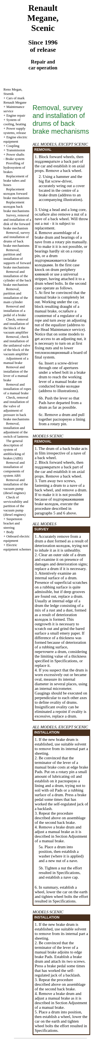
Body (10, 532)
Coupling (12, 146)
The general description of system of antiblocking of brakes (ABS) (14, 449)
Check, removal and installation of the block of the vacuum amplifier (16, 325)
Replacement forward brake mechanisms (16, 193)
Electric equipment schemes (17, 547)
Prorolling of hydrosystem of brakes (14, 167)
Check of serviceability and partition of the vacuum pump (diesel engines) (16, 506)
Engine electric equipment (15, 139)
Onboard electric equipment (17, 538)
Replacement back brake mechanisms (16, 206)
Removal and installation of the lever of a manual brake (16, 373)
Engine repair (15, 115)
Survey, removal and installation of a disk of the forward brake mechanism (17, 221)
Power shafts (15, 154)
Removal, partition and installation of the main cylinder (16, 295)
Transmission (15, 150)
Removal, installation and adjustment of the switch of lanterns (16, 429)
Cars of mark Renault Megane (15, 100)
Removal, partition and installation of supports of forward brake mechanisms (17, 258)
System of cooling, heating (15, 122)
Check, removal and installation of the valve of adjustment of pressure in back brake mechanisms (16, 408)
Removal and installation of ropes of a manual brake (17, 388)
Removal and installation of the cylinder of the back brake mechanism (18, 278)
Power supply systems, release (15, 130)
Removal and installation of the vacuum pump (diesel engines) (16, 486)
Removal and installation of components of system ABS (14, 469)
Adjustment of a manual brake (16, 360)
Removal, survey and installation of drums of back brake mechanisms (17, 239)
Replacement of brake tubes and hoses (16, 180)
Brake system (14, 159)
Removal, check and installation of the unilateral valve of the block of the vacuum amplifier (17, 345)
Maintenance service (66, 329)
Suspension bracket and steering (13, 523)
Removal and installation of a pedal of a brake (15, 310)
